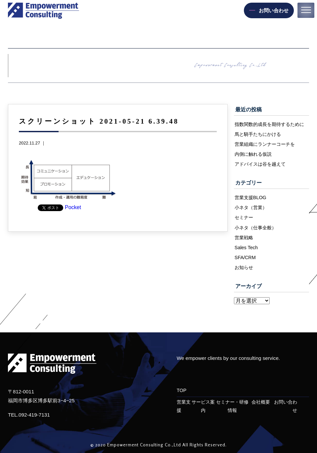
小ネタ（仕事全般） (255, 227)
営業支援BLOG (250, 197)
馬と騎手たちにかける (258, 134)
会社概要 (260, 402)
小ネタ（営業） (251, 207)
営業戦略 (244, 237)
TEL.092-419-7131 (29, 415)
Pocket (73, 207)
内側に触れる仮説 (253, 154)
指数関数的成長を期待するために (269, 124)
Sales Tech (246, 247)
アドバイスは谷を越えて (260, 164)
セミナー (244, 217)
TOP (181, 390)
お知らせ (244, 267)
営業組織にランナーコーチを (265, 144)
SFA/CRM (245, 257)
